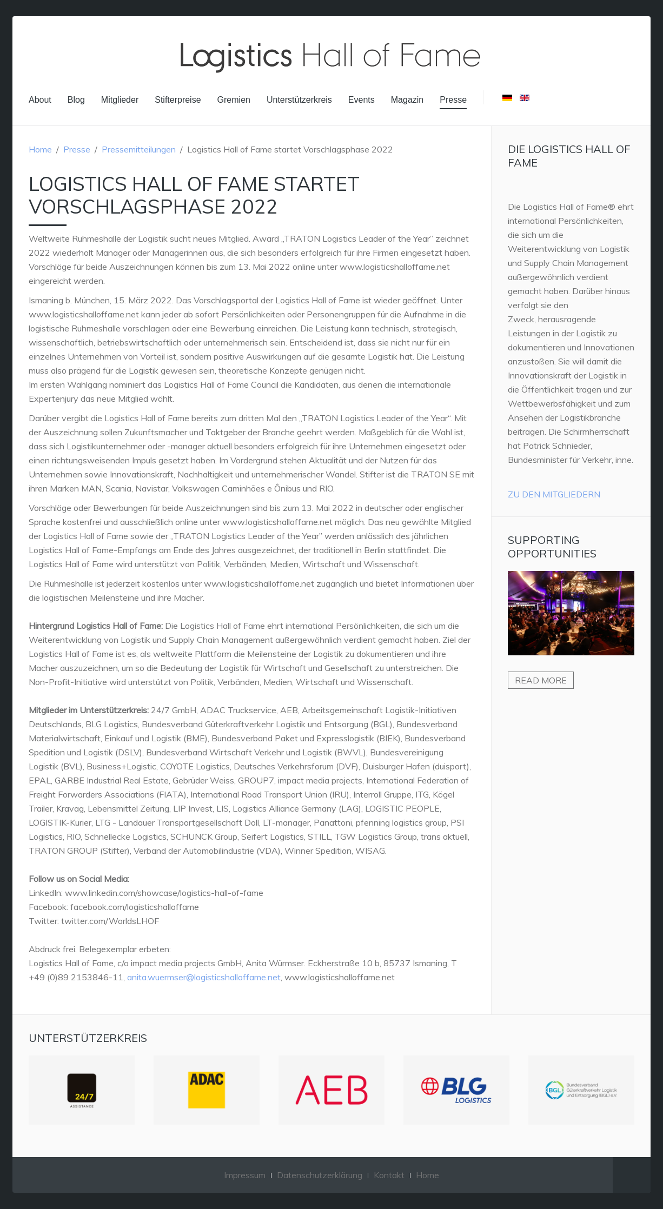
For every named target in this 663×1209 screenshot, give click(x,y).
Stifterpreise (178, 99)
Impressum (245, 1175)
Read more (541, 680)
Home (40, 149)
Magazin (407, 99)
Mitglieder (119, 99)
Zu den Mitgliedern (554, 494)
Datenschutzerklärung (319, 1175)
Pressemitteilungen (139, 149)
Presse (453, 99)
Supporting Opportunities (552, 546)
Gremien (233, 99)
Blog (76, 99)
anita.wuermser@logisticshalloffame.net (204, 977)
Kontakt (389, 1175)
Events (361, 99)
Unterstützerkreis (299, 99)
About (40, 99)
